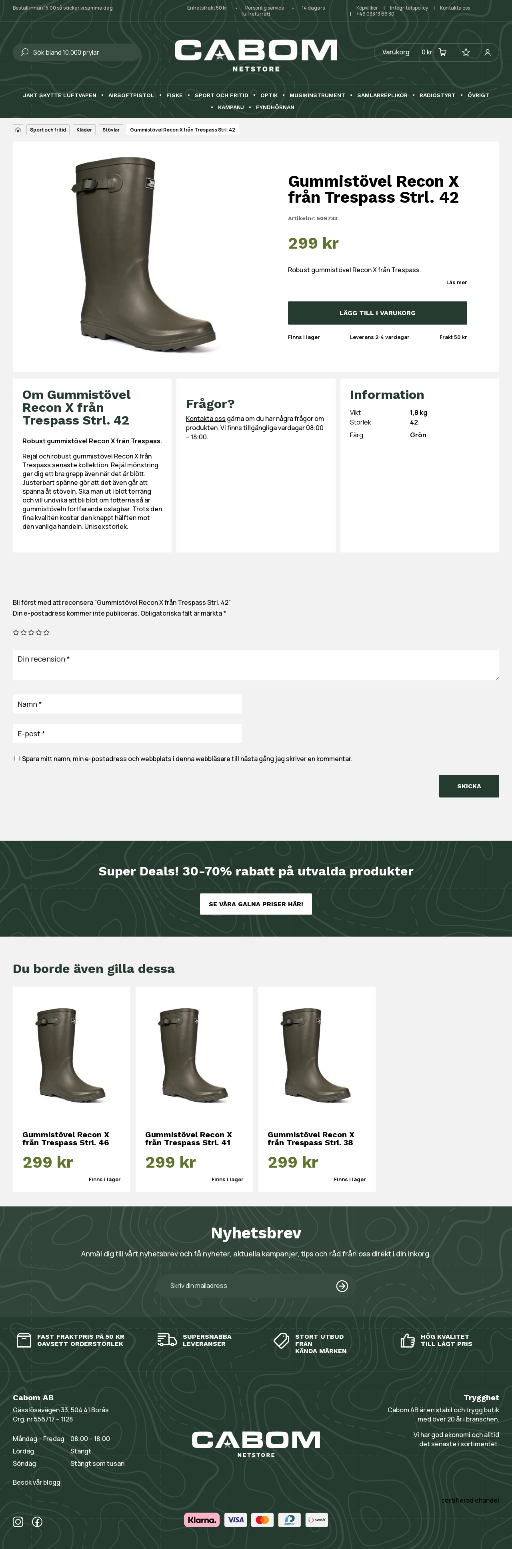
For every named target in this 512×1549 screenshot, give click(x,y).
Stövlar (111, 129)
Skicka (469, 786)
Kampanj (231, 107)
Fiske (174, 95)
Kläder (84, 129)
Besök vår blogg (36, 1482)
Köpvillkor (367, 8)
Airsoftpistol (131, 95)
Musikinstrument (317, 95)
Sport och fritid (221, 95)
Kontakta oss (455, 8)
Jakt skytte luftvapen (59, 95)
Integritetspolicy (409, 8)
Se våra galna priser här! (256, 904)
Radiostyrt (438, 95)
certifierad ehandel (470, 1500)
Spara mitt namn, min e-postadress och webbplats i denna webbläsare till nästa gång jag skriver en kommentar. (187, 758)
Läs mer (456, 282)
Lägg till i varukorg (378, 313)
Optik (269, 95)
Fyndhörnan (275, 107)
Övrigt (478, 95)
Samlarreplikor (382, 95)
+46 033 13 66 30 (375, 14)
